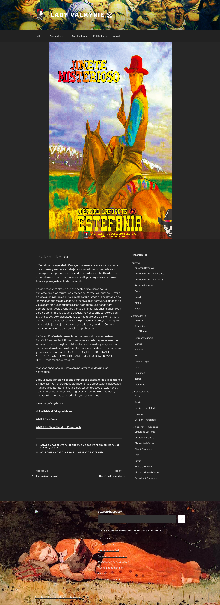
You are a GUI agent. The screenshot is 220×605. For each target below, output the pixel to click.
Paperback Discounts (146, 478)
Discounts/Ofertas (144, 443)
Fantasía (139, 349)
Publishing (100, 36)
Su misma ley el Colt (108, 550)
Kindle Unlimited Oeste (147, 472)
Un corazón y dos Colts (110, 579)
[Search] (181, 519)
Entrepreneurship (144, 337)
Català (138, 396)
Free (137, 454)
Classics (139, 320)
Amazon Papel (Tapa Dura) (149, 279)
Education (140, 326)
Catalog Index (79, 36)
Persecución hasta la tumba (112, 556)
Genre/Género (138, 315)
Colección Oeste (51, 452)
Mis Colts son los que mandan (113, 561)
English (138, 402)
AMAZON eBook (46, 419)
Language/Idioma (140, 391)
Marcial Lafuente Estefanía (84, 452)
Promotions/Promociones (144, 426)
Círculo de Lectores (145, 431)
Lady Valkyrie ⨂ (81, 15)
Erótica (138, 343)
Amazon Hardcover (145, 267)
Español (114, 445)
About (118, 36)
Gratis (138, 460)
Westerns (140, 384)
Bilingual (143, 331)
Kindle (44, 448)
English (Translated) (145, 408)
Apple (138, 291)
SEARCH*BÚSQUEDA (110, 511)
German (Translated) (145, 419)
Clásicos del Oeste (144, 437)
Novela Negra (142, 361)
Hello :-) (39, 36)
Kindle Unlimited (143, 466)
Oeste (55, 448)
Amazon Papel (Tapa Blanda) (59, 445)
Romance (140, 372)
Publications (58, 36)
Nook (137, 308)
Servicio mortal (106, 573)
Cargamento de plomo (109, 538)
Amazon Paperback (94, 445)
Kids (137, 355)
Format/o (135, 262)
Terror (138, 378)
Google (138, 297)
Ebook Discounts (143, 449)
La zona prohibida (107, 544)
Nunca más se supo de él (111, 567)
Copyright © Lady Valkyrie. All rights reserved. (58, 597)
